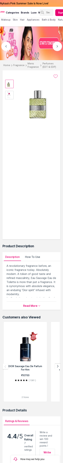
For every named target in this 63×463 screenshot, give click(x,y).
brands (25, 12)
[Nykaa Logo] (2, 11)
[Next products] (57, 366)
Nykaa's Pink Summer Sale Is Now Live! (24, 3)
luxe (34, 12)
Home (6, 65)
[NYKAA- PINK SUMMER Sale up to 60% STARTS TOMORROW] (31, 43)
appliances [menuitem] (33, 19)
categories (12, 12)
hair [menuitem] (22, 19)
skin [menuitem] (15, 19)
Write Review (47, 454)
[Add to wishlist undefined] (56, 76)
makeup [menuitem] (5, 19)
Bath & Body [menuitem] (49, 19)
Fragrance (19, 65)
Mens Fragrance (33, 65)
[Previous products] (5, 366)
